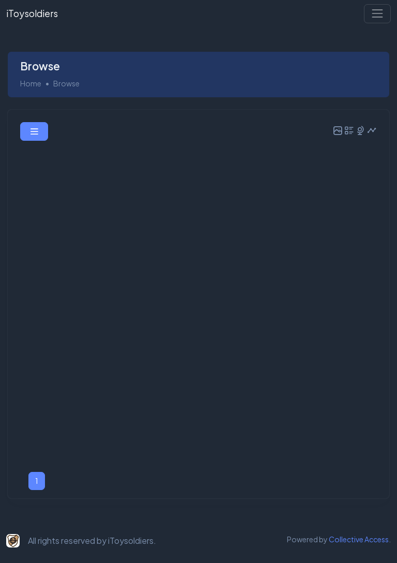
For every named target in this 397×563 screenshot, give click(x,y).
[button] (34, 131)
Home (30, 83)
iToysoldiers (32, 13)
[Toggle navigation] (377, 13)
